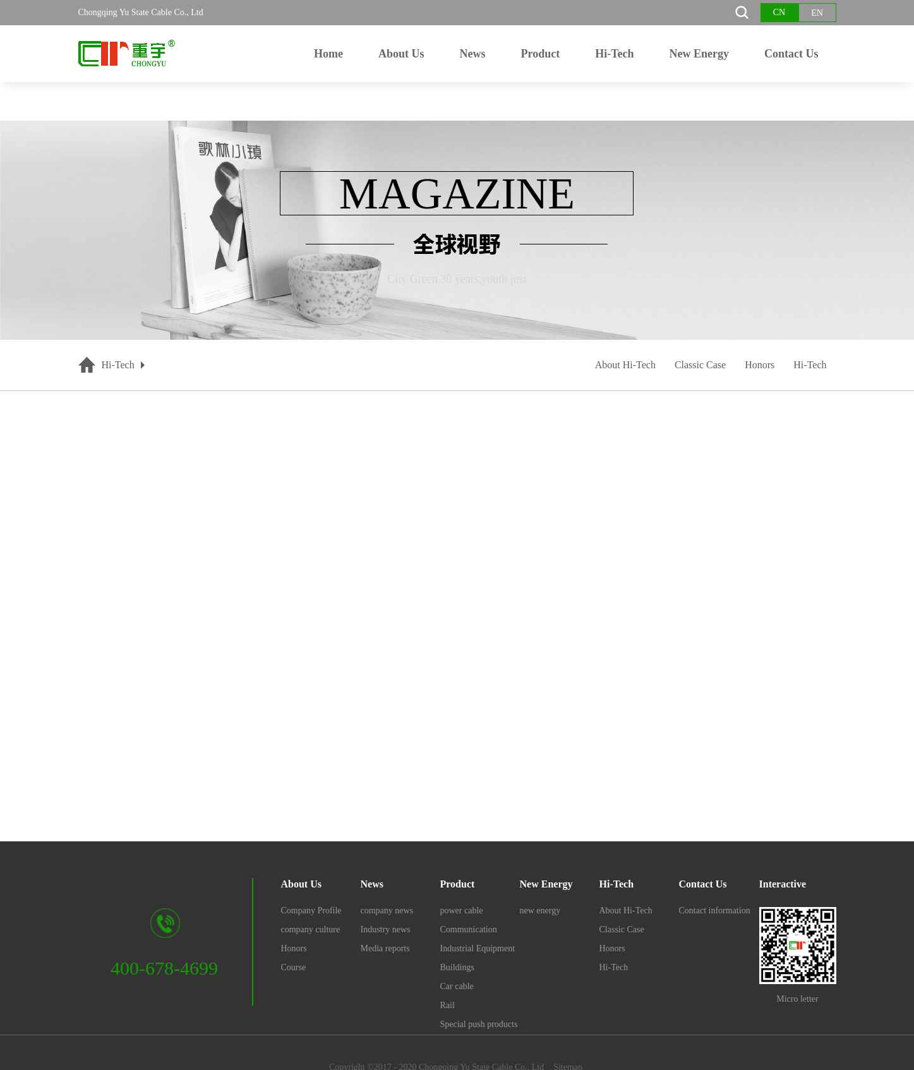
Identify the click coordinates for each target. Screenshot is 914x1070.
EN (817, 13)
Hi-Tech (118, 364)
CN (779, 12)
